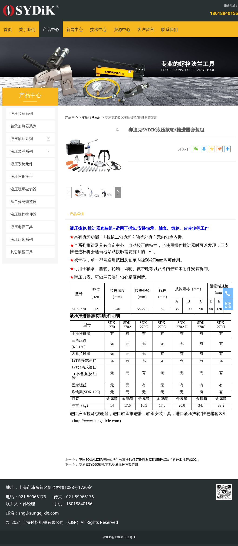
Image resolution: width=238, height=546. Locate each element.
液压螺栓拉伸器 (23, 214)
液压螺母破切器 (23, 189)
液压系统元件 (21, 163)
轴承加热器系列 (23, 126)
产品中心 (51, 29)
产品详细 (77, 213)
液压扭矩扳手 (21, 176)
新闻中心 (74, 29)
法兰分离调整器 (23, 201)
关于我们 (27, 29)
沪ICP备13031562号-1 (119, 537)
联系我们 (169, 29)
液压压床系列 (21, 239)
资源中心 (122, 29)
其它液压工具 (21, 251)
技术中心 (98, 29)
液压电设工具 (21, 226)
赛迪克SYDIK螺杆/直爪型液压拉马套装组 (108, 464)
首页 (7, 29)
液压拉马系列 (21, 113)
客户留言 (145, 29)
